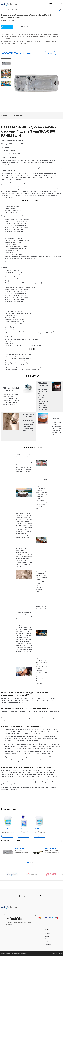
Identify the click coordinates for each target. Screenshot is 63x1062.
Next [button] (62, 874)
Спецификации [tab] (18, 115)
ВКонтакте (33, 896)
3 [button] (32, 862)
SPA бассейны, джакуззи (21, 26)
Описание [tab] (4, 115)
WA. (61, 953)
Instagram (23, 896)
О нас (46, 941)
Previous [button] (1, 874)
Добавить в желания (7, 20)
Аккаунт (47, 933)
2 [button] (30, 862)
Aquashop (12, 953)
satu (42, 896)
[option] (36, 82)
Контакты (48, 944)
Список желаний (49, 939)
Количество (38, 51)
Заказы (47, 936)
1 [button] (28, 862)
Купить (50, 53)
